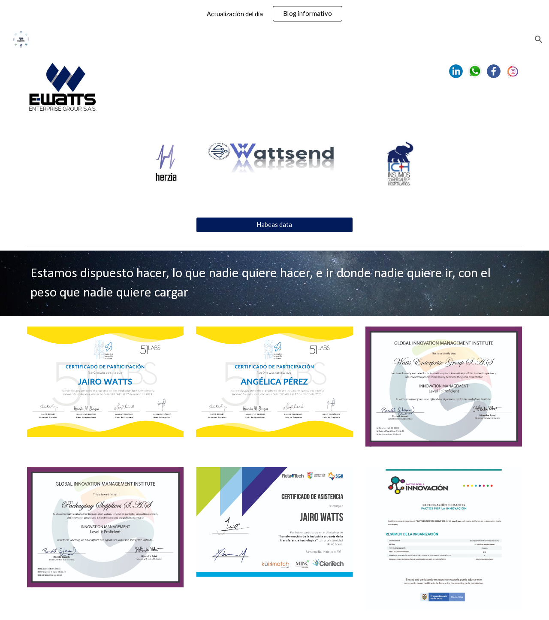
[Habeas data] (274, 225)
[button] (538, 39)
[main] (274, 283)
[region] (274, 13)
